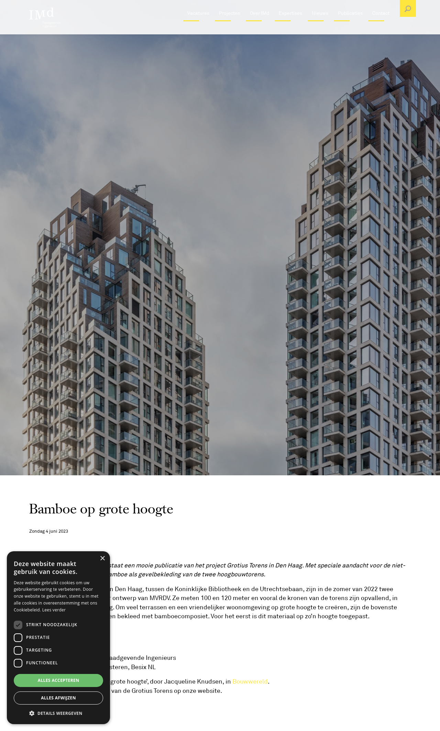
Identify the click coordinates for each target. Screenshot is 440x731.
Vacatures (198, 29)
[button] (58, 713)
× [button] (102, 558)
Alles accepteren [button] (58, 680)
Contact (380, 29)
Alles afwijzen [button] (58, 698)
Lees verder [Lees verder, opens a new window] (54, 610)
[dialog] (58, 637)
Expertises (290, 29)
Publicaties (350, 29)
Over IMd (259, 29)
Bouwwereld (250, 681)
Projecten (229, 29)
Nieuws (320, 29)
